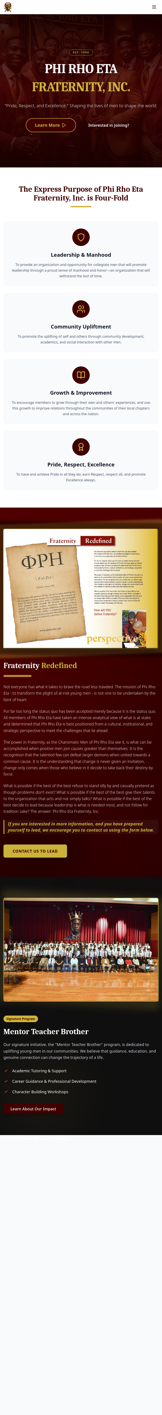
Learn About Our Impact (33, 1108)
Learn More (51, 125)
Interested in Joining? (108, 125)
